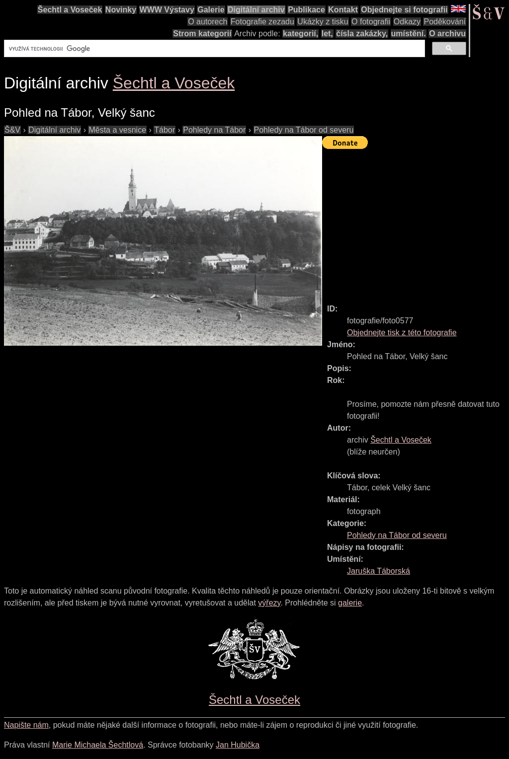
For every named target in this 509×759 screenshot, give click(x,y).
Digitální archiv (256, 9)
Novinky (120, 9)
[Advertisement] (415, 222)
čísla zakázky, (362, 33)
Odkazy (407, 21)
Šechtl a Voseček (70, 9)
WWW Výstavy (167, 9)
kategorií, (300, 33)
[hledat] (213, 48)
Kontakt (343, 9)
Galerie (210, 9)
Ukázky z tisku (322, 21)
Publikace (306, 9)
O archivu (447, 33)
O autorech (207, 21)
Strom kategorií (202, 33)
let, (327, 33)
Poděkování (445, 21)
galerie (350, 603)
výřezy (269, 603)
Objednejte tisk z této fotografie (402, 332)
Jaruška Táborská (378, 571)
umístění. (408, 33)
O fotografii (370, 21)
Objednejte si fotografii (404, 9)
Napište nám (26, 725)
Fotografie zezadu (262, 21)
